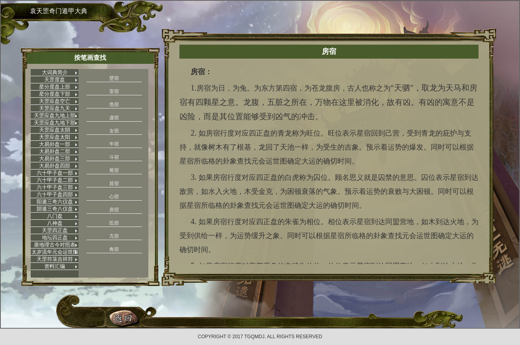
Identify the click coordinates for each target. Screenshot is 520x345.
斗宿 (114, 157)
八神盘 (55, 223)
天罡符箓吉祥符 (55, 259)
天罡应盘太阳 (54, 137)
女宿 (114, 131)
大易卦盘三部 (54, 159)
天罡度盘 (54, 80)
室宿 (114, 91)
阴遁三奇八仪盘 (55, 209)
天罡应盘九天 (54, 108)
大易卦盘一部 (54, 144)
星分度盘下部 (54, 94)
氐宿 (114, 223)
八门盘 (55, 216)
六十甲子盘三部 (55, 187)
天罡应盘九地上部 (54, 115)
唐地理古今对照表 (54, 245)
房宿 (114, 210)
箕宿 (114, 183)
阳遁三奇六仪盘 (55, 202)
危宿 (114, 104)
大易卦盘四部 (54, 166)
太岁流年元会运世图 (55, 252)
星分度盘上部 (54, 87)
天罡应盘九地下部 (54, 123)
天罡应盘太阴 (54, 130)
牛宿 (114, 144)
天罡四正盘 (55, 230)
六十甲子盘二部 (55, 180)
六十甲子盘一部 (55, 173)
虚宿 (114, 117)
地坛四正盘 (55, 238)
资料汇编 (54, 266)
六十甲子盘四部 (55, 194)
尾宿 (114, 170)
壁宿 (114, 78)
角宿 (114, 249)
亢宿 (114, 236)
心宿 (114, 196)
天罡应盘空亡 (54, 101)
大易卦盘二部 (54, 151)
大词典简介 (55, 72)
